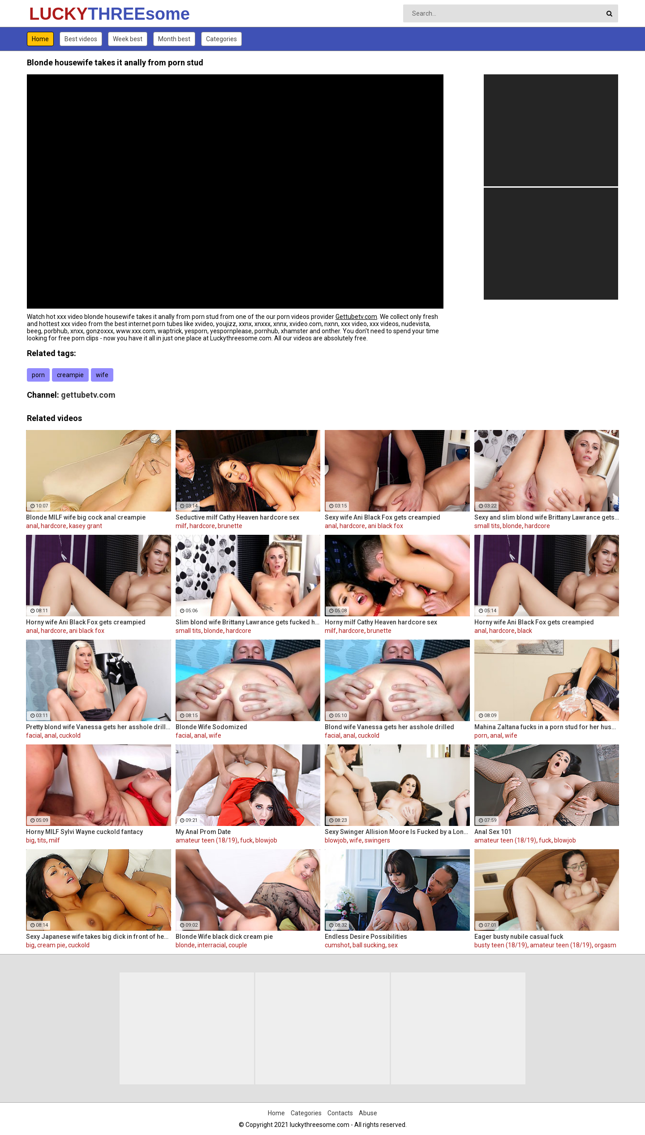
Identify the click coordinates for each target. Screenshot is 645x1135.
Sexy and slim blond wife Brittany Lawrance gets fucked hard (546, 517)
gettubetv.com (88, 395)
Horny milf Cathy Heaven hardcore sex (381, 622)
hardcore (53, 525)
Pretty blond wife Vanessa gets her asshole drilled (98, 727)
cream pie (51, 945)
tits (41, 840)
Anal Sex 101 (493, 831)
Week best (127, 39)
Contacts (340, 1113)
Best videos (80, 39)
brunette (230, 525)
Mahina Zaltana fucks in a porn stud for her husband (546, 727)
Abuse (368, 1113)
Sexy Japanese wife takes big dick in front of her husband (98, 936)
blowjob (266, 840)
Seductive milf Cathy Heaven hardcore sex (237, 517)
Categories (221, 39)
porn (38, 374)
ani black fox (385, 525)
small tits (487, 525)
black (524, 630)
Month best (174, 39)
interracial (212, 945)
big (30, 840)
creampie (70, 374)
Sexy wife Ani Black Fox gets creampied (382, 517)
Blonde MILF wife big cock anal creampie (86, 517)
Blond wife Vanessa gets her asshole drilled (389, 727)
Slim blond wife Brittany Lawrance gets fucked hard (248, 622)
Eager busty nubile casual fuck (518, 936)
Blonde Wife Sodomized (211, 727)
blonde (512, 525)
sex (393, 945)
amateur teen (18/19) (206, 840)
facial (34, 735)
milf (181, 525)
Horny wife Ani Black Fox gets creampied (86, 622)
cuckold (70, 735)
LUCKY (52, 13)
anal (32, 525)
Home (40, 39)
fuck (246, 840)
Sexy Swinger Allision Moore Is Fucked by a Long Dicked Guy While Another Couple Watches (397, 831)
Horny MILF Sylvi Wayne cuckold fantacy (84, 831)
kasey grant (85, 525)
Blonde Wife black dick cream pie (224, 936)
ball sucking (369, 945)
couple (237, 945)
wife (102, 374)
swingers (377, 840)
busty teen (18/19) (500, 945)
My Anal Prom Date (203, 831)
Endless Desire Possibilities (366, 936)
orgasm (605, 945)
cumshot (337, 945)
